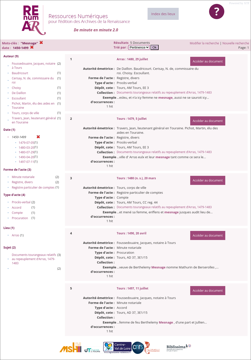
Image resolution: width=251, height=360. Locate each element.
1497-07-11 (26, 162)
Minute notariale (23, 177)
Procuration (20, 218)
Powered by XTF (239, 3)
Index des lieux (163, 14)
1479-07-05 (26, 143)
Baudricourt (20, 73)
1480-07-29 (26, 152)
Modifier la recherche (204, 43)
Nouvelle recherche (236, 43)
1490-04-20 (26, 157)
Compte (17, 213)
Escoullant (19, 98)
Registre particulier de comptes (33, 187)
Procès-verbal (21, 202)
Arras (15, 235)
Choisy (16, 88)
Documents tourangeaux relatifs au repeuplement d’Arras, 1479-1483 (34, 259)
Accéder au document (208, 61)
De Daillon (19, 93)
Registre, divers (22, 182)
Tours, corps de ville (25, 113)
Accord (16, 207)
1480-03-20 (26, 147)
